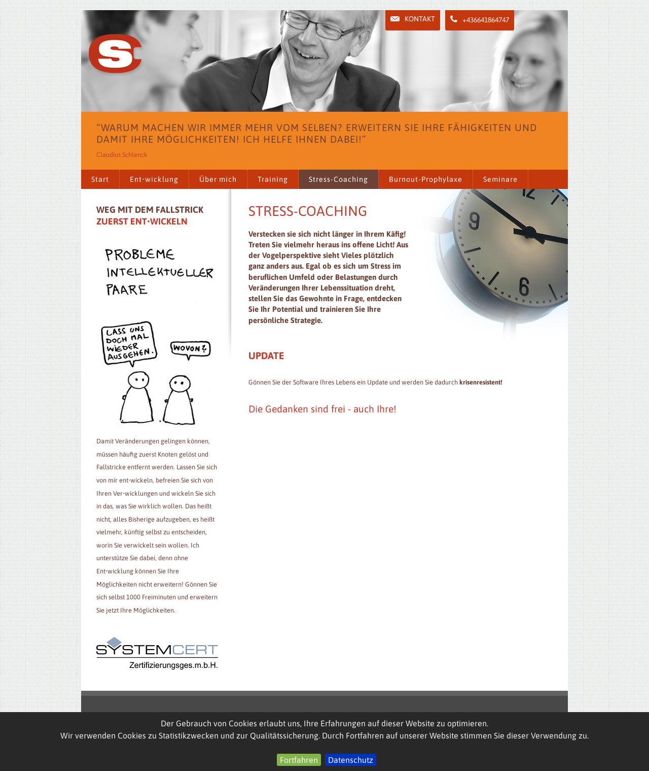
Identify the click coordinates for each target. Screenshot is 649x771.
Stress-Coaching (338, 179)
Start (100, 179)
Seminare (500, 179)
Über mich (218, 179)
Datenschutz (350, 759)
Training (273, 179)
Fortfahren (299, 759)
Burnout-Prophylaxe (425, 179)
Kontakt (412, 19)
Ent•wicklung (154, 179)
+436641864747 (479, 19)
